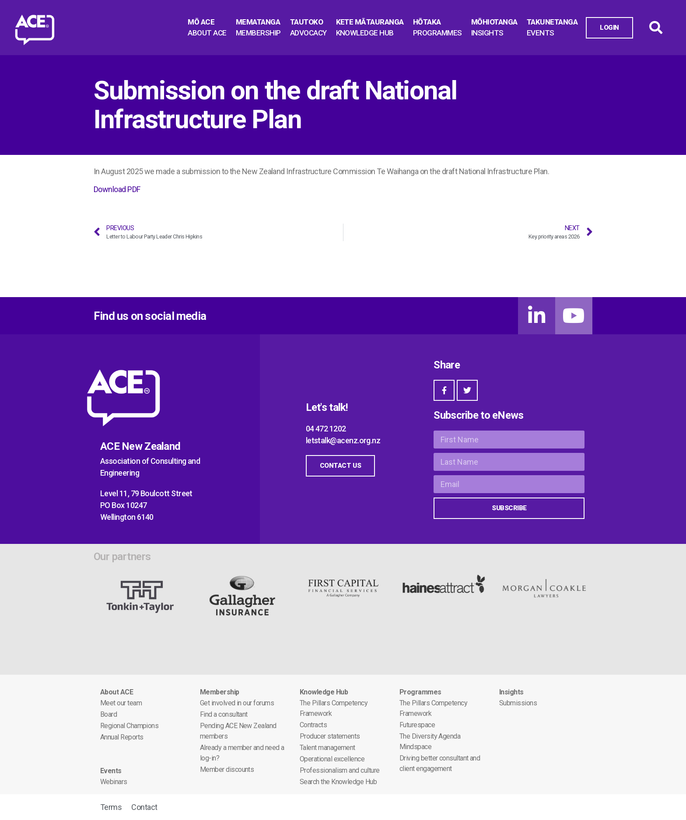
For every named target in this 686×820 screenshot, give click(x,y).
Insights (511, 692)
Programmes (420, 692)
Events (111, 771)
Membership (219, 692)
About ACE (116, 692)
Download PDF (117, 189)
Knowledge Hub (324, 692)
